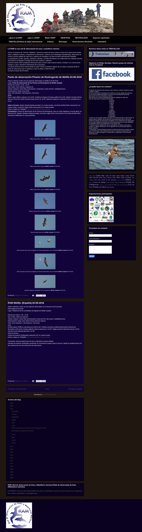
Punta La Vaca (99, 187)
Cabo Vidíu (97, 180)
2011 (12, 463)
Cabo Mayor (120, 176)
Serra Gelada (110, 187)
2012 (12, 460)
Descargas (63, 42)
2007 (12, 475)
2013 (12, 458)
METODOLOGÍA (81, 38)
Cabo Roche (130, 176)
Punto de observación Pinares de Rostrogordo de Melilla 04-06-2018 (45, 77)
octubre (14, 414)
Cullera (128, 180)
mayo (14, 434)
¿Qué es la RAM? (15, 38)
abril (13, 437)
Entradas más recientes (17, 389)
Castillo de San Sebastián (108, 180)
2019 (12, 406)
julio (13, 423)
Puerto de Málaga (99, 182)
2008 (12, 472)
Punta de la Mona (103, 184)
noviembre (15, 411)
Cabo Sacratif (93, 177)
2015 (12, 452)
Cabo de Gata (110, 176)
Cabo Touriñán (126, 177)
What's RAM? (50, 38)
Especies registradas (101, 38)
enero (14, 443)
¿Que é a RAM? (33, 38)
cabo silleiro (116, 177)
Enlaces (50, 42)
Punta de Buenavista (120, 182)
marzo (14, 440)
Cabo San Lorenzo (105, 177)
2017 (12, 446)
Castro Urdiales (120, 180)
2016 (12, 449)
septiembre (15, 417)
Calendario (102, 42)
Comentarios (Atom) (49, 394)
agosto (14, 420)
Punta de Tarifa (112, 184)
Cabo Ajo (100, 175)
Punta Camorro (110, 182)
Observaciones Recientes (82, 42)
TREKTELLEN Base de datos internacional (25, 42)
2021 (12, 403)
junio (13, 425)
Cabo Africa (92, 175)
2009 (12, 469)
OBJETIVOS (65, 38)
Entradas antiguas (75, 389)
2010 (12, 466)
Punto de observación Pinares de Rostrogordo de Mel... (29, 428)
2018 (12, 409)
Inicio (47, 389)
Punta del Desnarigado (122, 184)
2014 (12, 455)
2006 (12, 477)
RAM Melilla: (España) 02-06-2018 (26, 303)
